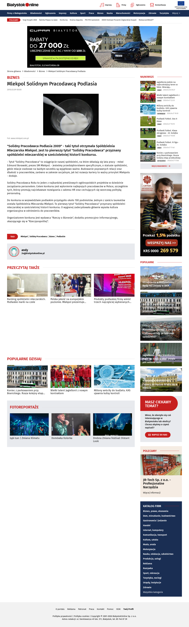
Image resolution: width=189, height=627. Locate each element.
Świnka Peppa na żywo (48, 20)
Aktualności (161, 161)
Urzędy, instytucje (152, 582)
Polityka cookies (81, 616)
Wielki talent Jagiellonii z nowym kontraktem (69, 392)
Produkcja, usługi (152, 558)
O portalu (60, 609)
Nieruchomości (123, 13)
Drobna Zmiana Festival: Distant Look (111, 440)
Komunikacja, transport (155, 535)
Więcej (176, 13)
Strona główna (14, 71)
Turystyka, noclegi (152, 578)
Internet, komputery (153, 530)
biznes (52, 237)
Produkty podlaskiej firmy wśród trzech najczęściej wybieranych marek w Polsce (112, 301)
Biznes (100, 13)
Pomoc (110, 609)
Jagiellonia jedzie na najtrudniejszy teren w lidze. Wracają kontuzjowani (167, 84)
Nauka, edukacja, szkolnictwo (158, 554)
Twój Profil (128, 609)
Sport (82, 13)
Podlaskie (61, 237)
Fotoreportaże (24, 407)
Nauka (110, 13)
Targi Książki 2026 (30, 20)
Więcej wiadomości (159, 166)
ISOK (118, 609)
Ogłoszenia (138, 5)
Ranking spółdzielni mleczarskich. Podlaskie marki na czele (26, 301)
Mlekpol (24, 237)
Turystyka (164, 13)
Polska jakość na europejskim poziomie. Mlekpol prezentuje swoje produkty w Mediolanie (67, 301)
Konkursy (64, 20)
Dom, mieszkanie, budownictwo (159, 516)
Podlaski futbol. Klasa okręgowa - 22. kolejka (167, 131)
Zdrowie (152, 13)
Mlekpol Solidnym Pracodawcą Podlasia (66, 71)
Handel (146, 525)
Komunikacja (158, 5)
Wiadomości (36, 13)
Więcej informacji (152, 492)
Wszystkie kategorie (153, 592)
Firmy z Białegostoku (17, 13)
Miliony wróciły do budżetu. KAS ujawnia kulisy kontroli (112, 392)
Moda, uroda (149, 544)
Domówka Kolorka (61, 438)
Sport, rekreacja (151, 573)
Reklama (147, 563)
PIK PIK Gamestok (92, 20)
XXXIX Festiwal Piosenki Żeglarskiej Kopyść (119, 20)
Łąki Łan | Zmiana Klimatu (24, 438)
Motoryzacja (139, 13)
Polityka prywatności (62, 616)
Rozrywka (148, 568)
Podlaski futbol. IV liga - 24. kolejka (168, 143)
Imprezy (106, 5)
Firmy (121, 5)
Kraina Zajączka (76, 20)
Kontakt (100, 609)
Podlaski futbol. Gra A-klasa (167, 119)
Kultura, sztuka (150, 539)
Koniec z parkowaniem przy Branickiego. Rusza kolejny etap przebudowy (25, 392)
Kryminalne (161, 113)
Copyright (95, 616)
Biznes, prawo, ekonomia (155, 511)
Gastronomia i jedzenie (155, 520)
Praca (91, 13)
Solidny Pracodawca (38, 237)
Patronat (82, 609)
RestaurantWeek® (146, 20)
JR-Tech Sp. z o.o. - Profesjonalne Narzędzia (157, 483)
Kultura (73, 13)
